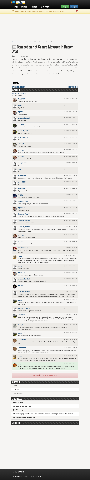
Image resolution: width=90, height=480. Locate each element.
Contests (16, 389)
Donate (32, 476)
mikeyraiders (22, 163)
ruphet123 (21, 112)
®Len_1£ (21, 325)
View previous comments (19, 93)
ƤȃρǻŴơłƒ (21, 99)
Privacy (20, 476)
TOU (16, 476)
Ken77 (20, 266)
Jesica (20, 105)
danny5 (20, 241)
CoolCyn (21, 144)
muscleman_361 (23, 137)
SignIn (65, 7)
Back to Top (38, 476)
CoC (13, 476)
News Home (15, 42)
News (22, 42)
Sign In (41, 375)
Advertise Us (26, 476)
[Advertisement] (45, 27)
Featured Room (17, 393)
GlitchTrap (21, 285)
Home (16, 7)
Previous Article (18, 87)
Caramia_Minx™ (24, 201)
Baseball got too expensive (27, 131)
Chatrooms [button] (45, 7)
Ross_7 (20, 364)
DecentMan (22, 176)
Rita (19, 169)
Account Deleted (24, 118)
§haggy (20, 195)
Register (74, 7)
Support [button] (24, 7)
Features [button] (34, 7)
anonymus (21, 150)
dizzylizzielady (23, 248)
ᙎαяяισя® (21, 300)
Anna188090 (22, 182)
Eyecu (20, 256)
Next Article (73, 87)
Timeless (21, 124)
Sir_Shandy (22, 339)
